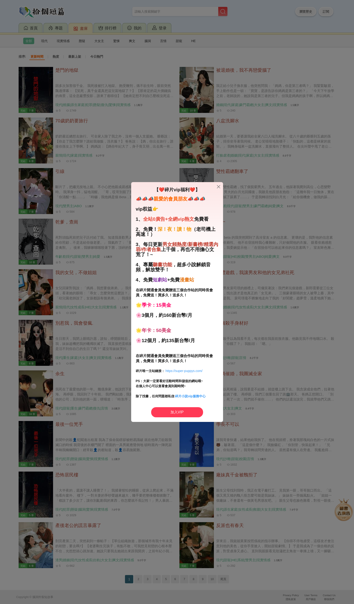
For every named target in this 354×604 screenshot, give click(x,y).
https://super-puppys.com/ (183, 371)
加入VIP (177, 412)
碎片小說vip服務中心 (190, 396)
